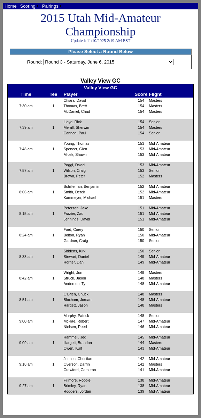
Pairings (50, 6)
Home (11, 6)
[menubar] (33, 6)
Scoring (28, 6)
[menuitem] (10, 6)
